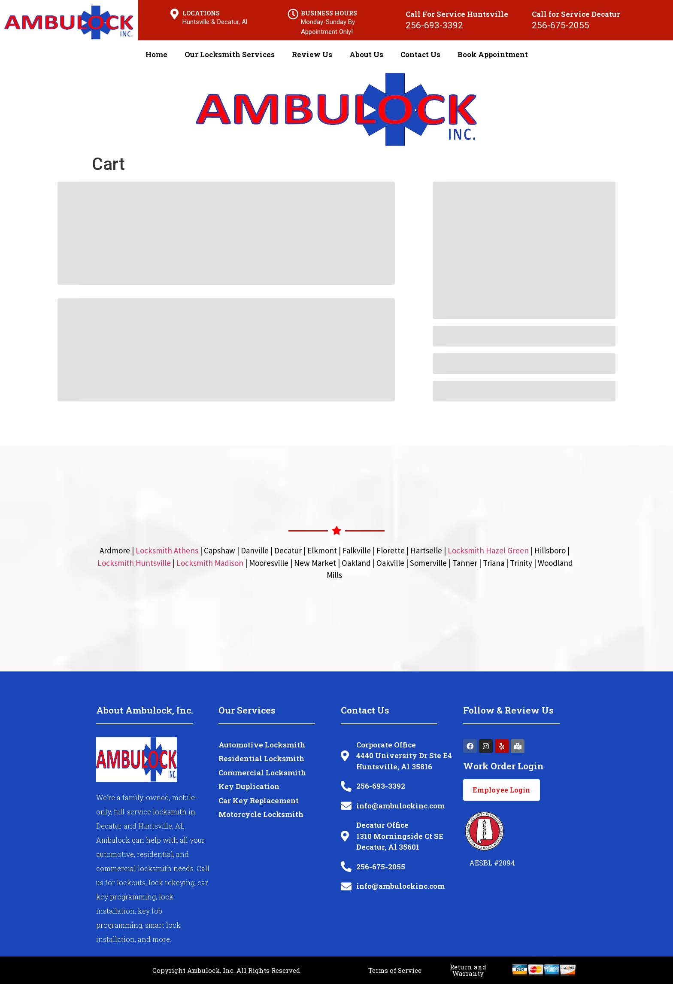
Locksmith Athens (167, 550)
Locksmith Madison (209, 563)
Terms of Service (394, 970)
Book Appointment (493, 54)
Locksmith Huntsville (134, 563)
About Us (366, 54)
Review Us (312, 54)
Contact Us (420, 54)
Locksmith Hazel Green (488, 550)
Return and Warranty (468, 970)
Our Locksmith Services (230, 54)
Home (156, 54)
